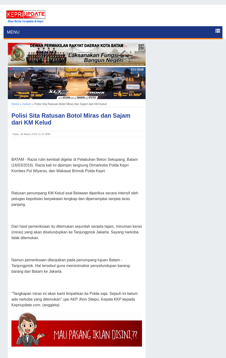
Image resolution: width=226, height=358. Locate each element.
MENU (13, 32)
